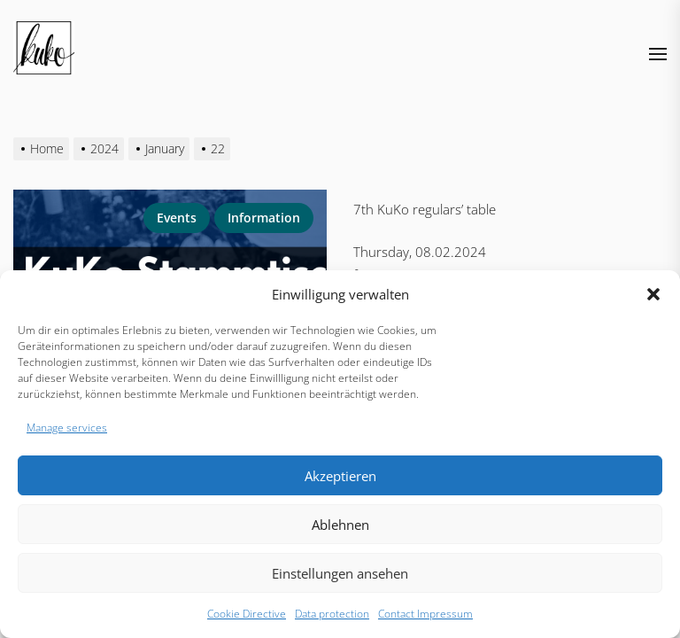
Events (177, 217)
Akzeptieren (340, 476)
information (264, 217)
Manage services (67, 427)
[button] (653, 294)
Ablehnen (340, 524)
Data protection (332, 613)
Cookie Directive (246, 613)
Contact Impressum (425, 613)
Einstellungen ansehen (340, 573)
